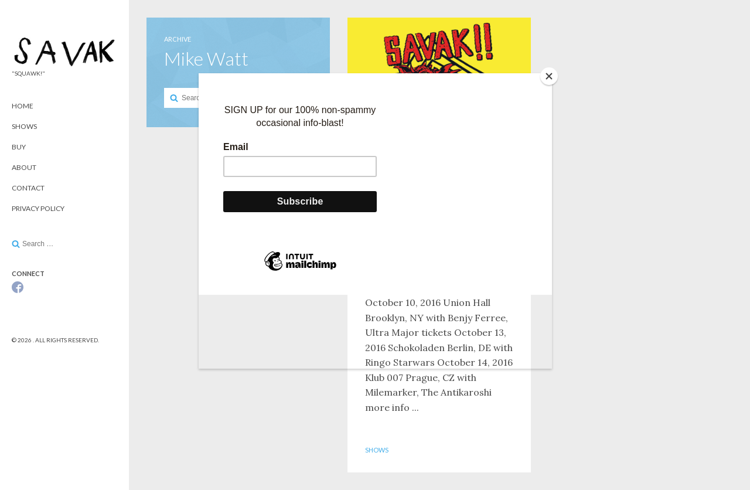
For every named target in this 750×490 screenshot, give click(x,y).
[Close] (549, 76)
